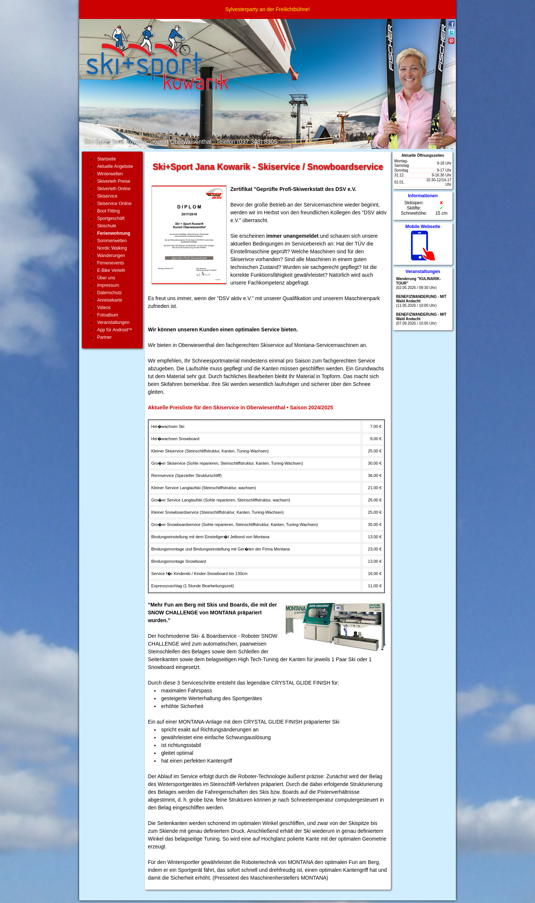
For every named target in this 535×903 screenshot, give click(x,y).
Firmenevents (110, 263)
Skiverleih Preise (113, 181)
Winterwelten (110, 173)
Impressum (108, 285)
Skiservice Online (114, 203)
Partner (104, 337)
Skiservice (107, 196)
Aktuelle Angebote (115, 166)
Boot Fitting (108, 211)
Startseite (106, 159)
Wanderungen (111, 255)
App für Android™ (114, 329)
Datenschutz (109, 292)
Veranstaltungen (113, 322)
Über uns (106, 277)
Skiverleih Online (113, 188)
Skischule (106, 225)
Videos (103, 307)
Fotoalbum (107, 315)
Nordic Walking (112, 248)
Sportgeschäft (110, 218)
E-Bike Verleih (111, 270)
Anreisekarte (109, 300)
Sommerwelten (112, 240)
